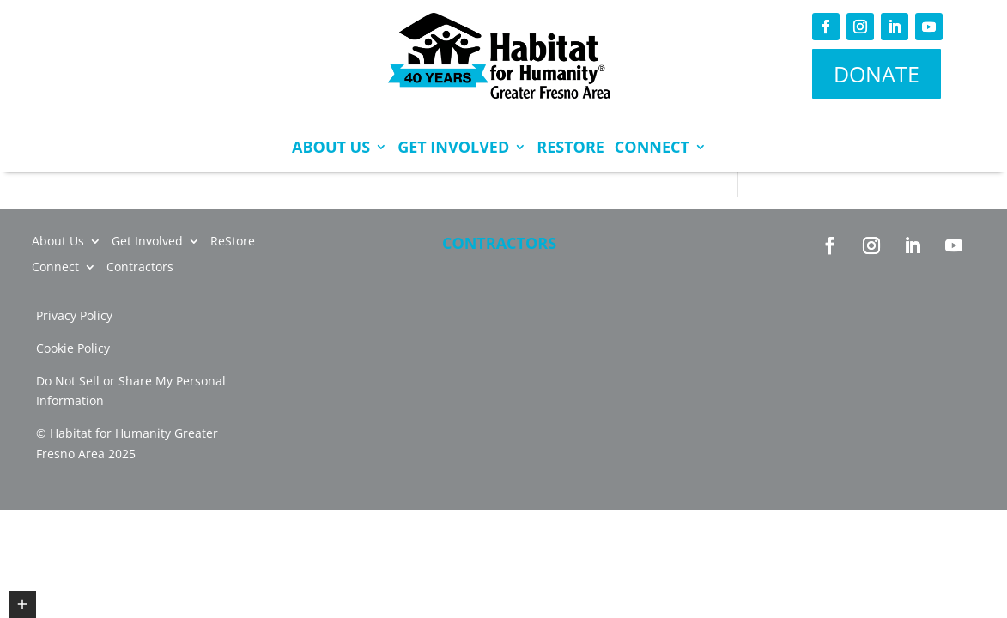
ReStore (570, 146)
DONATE (876, 73)
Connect (652, 146)
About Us (331, 146)
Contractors (499, 243)
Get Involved (453, 146)
